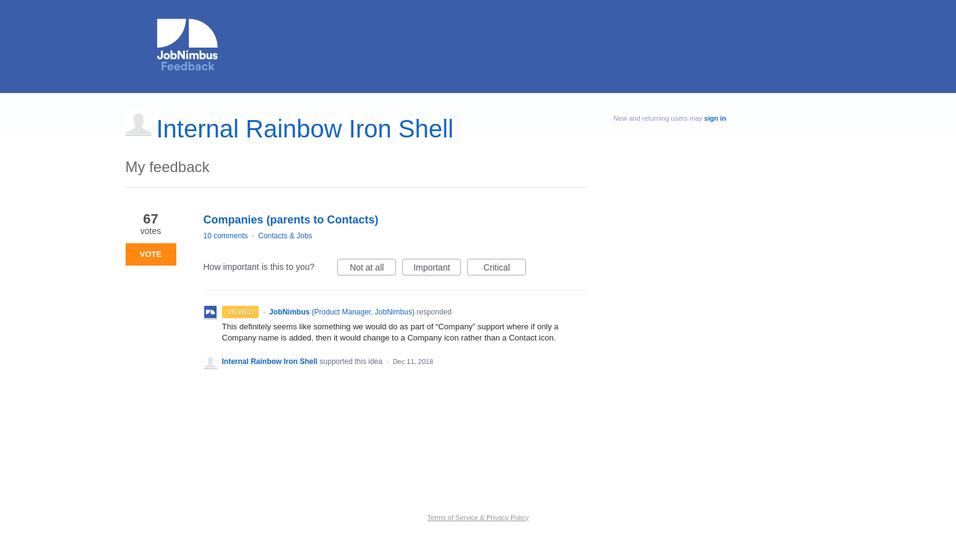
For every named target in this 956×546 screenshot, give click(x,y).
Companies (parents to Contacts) (291, 220)
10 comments (226, 236)
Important (437, 269)
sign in (715, 118)
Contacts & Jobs (285, 236)
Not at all (373, 269)
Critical (504, 269)
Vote (150, 254)
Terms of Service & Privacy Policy (478, 517)
